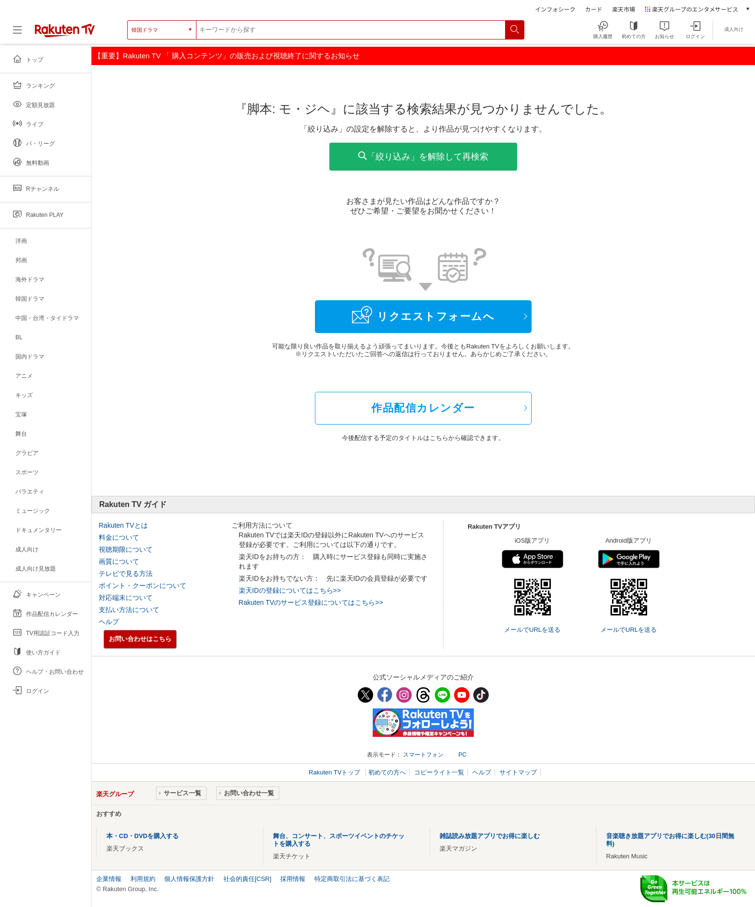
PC (462, 754)
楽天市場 (623, 9)
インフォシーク (555, 9)
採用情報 (292, 878)
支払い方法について (129, 610)
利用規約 (143, 878)
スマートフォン (423, 754)
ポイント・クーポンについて (142, 585)
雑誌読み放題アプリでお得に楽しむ (490, 836)
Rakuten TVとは (123, 525)
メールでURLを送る (532, 629)
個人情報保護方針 (189, 878)
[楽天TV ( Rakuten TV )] (65, 30)
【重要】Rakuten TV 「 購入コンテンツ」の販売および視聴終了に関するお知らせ (227, 56)
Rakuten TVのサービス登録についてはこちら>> (311, 602)
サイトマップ (518, 772)
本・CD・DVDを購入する (142, 836)
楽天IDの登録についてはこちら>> (290, 590)
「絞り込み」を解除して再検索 (423, 156)
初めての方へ (387, 772)
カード (593, 9)
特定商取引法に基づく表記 (352, 878)
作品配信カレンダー (423, 408)
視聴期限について (126, 549)
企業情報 (108, 878)
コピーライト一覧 (439, 772)
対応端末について (126, 597)
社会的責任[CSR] (247, 878)
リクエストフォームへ (423, 314)
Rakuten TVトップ (335, 772)
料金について (119, 537)
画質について (119, 561)
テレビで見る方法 (126, 573)
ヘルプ (109, 622)
